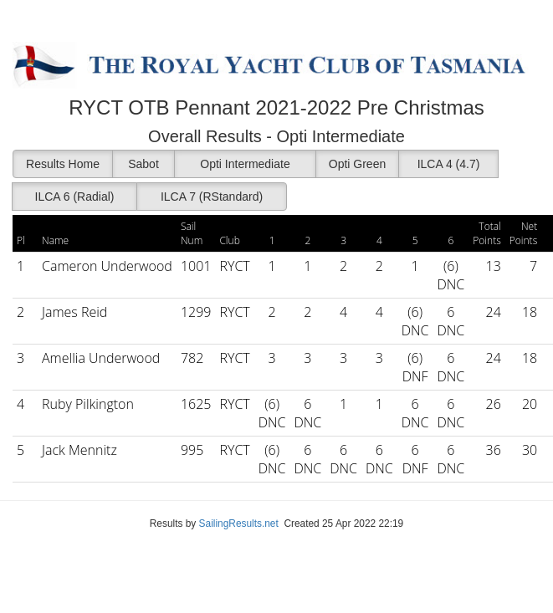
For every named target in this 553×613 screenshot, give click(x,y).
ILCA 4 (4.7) (448, 164)
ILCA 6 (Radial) (75, 196)
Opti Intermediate (244, 164)
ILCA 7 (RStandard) (212, 196)
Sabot (143, 164)
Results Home (63, 164)
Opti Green (357, 164)
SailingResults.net (239, 523)
